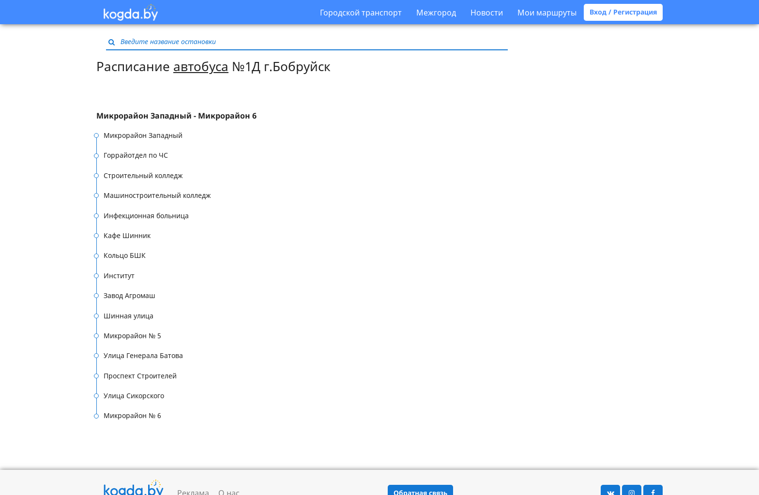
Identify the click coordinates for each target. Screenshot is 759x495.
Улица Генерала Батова (143, 355)
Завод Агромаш (129, 295)
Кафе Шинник (127, 235)
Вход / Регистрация (623, 11)
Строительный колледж (143, 175)
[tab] (201, 116)
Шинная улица (128, 315)
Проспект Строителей (140, 375)
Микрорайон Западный (143, 135)
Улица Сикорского (134, 395)
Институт (119, 275)
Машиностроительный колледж (157, 195)
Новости (487, 12)
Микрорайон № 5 (132, 335)
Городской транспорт (361, 12)
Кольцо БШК (125, 255)
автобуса (200, 66)
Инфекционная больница (146, 215)
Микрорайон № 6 (132, 415)
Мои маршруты (547, 12)
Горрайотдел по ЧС (136, 155)
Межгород (436, 12)
